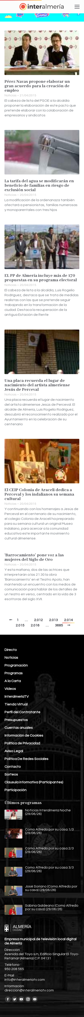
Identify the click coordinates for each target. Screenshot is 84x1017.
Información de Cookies (23, 735)
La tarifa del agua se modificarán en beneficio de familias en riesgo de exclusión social (39, 185)
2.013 (53, 620)
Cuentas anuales (18, 727)
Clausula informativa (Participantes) (33, 782)
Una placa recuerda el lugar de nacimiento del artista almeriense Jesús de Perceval (37, 385)
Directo (10, 650)
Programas (13, 673)
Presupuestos (16, 720)
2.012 (38, 620)
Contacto (12, 766)
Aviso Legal (13, 751)
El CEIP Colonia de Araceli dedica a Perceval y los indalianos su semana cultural (39, 494)
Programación (16, 665)
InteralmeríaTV (16, 696)
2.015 (20, 625)
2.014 (68, 620)
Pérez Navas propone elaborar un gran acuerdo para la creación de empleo (37, 86)
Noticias (10, 95)
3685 (59, 625)
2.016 (35, 625)
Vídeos (10, 689)
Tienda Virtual (16, 704)
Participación (15, 790)
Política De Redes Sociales (26, 759)
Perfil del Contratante (22, 712)
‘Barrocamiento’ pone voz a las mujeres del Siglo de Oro (34, 557)
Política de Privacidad (22, 743)
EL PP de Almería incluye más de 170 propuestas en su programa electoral (40, 277)
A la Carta (12, 681)
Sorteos (11, 774)
